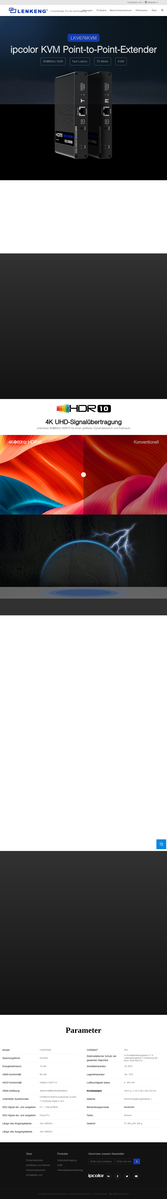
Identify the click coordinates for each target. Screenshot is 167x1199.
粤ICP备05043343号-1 (119, 1194)
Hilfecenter (142, 10)
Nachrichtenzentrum (121, 10)
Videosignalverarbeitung (70, 1170)
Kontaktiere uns (135, 2)
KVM (59, 1165)
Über (154, 10)
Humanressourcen (35, 1170)
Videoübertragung (67, 1160)
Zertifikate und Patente (38, 1165)
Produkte (101, 10)
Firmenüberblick (34, 1160)
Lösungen (87, 10)
